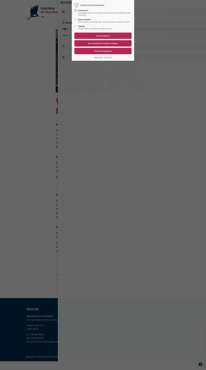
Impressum (108, 57)
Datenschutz (98, 57)
